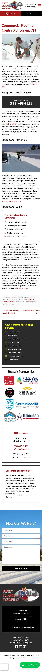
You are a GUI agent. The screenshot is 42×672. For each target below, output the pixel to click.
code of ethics (11, 124)
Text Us (31, 13)
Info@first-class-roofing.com (21, 643)
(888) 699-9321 (21, 103)
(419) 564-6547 (23, 640)
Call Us (10, 13)
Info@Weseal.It (21, 449)
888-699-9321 (21, 446)
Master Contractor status (11, 201)
